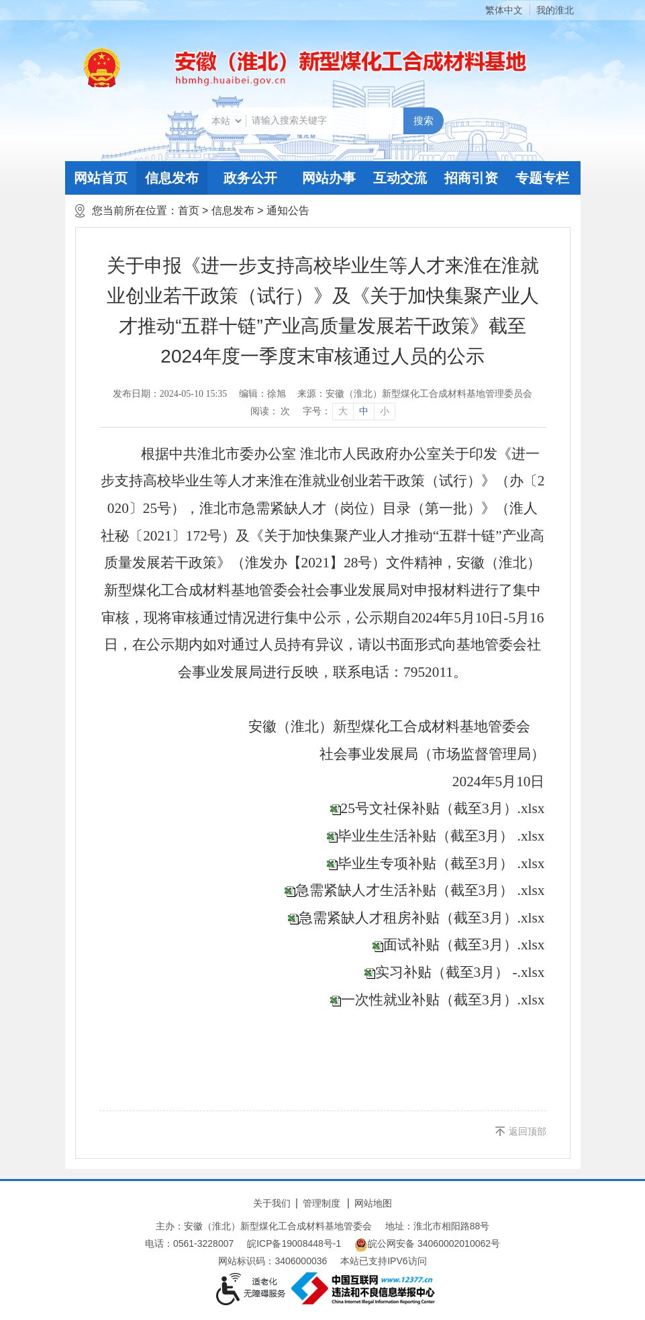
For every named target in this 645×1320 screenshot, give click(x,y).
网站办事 (329, 178)
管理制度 (321, 1203)
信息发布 (172, 178)
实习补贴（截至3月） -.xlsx (460, 972)
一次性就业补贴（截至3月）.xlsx (443, 1000)
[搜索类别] (226, 120)
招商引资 (471, 178)
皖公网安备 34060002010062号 (427, 1245)
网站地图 (373, 1203)
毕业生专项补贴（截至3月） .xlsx (441, 863)
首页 (188, 210)
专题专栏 (542, 178)
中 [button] (363, 411)
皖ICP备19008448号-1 (294, 1243)
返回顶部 (527, 1131)
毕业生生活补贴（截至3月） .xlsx (441, 836)
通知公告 (287, 210)
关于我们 (272, 1203)
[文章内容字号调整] (348, 411)
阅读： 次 (270, 411)
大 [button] (343, 411)
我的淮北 (555, 10)
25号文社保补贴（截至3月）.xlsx (443, 808)
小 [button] (384, 411)
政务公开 (250, 178)
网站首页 (101, 178)
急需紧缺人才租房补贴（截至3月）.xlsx (422, 918)
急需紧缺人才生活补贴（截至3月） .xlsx (420, 890)
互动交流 (400, 178)
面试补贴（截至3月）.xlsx (464, 945)
